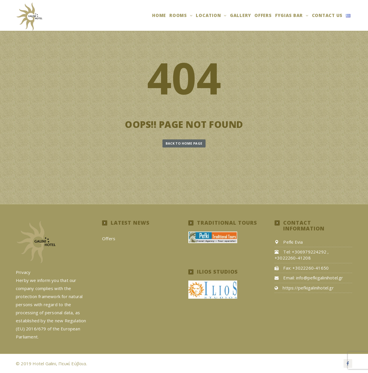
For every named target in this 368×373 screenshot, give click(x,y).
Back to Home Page (184, 143)
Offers (263, 15)
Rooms (178, 15)
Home (159, 15)
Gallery (240, 15)
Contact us (327, 15)
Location (209, 15)
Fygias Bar (289, 15)
